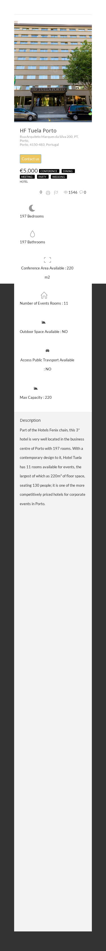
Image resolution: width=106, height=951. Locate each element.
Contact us (30, 159)
